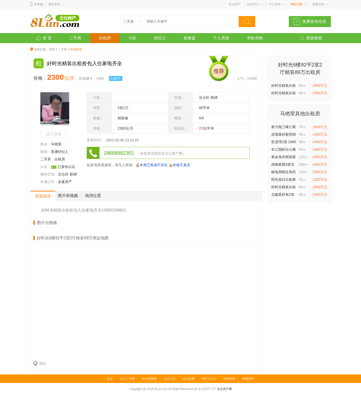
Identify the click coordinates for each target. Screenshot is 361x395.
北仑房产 (235, 4)
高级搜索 (314, 38)
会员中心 (253, 4)
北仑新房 (189, 378)
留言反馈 (229, 378)
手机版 (38, 4)
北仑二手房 (127, 378)
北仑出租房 (149, 378)
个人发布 (275, 4)
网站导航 (297, 4)
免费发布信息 (314, 21)
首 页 (47, 38)
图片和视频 (68, 195)
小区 (132, 38)
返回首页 (54, 4)
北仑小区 (169, 378)
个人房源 (221, 38)
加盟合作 (318, 4)
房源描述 (43, 196)
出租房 (105, 38)
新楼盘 (190, 38)
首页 (52, 49)
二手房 (75, 38)
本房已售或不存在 (154, 165)
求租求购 (255, 38)
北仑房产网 (224, 389)
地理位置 (93, 195)
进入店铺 (53, 134)
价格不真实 (181, 165)
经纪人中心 (208, 378)
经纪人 (160, 38)
